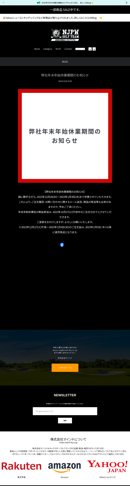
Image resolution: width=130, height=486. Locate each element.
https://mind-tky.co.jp (68, 443)
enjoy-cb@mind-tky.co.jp (65, 350)
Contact (68, 49)
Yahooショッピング (107, 477)
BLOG (58, 49)
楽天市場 (21, 477)
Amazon (64, 477)
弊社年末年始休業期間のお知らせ (65, 75)
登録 (65, 420)
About (37, 49)
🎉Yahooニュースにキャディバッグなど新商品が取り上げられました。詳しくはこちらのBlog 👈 (52, 17)
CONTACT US (65, 367)
